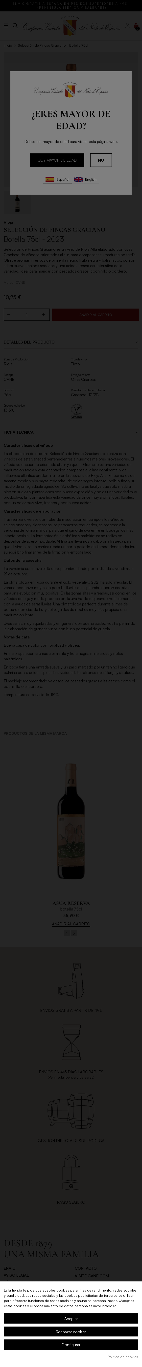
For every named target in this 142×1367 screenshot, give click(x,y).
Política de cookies (123, 1357)
